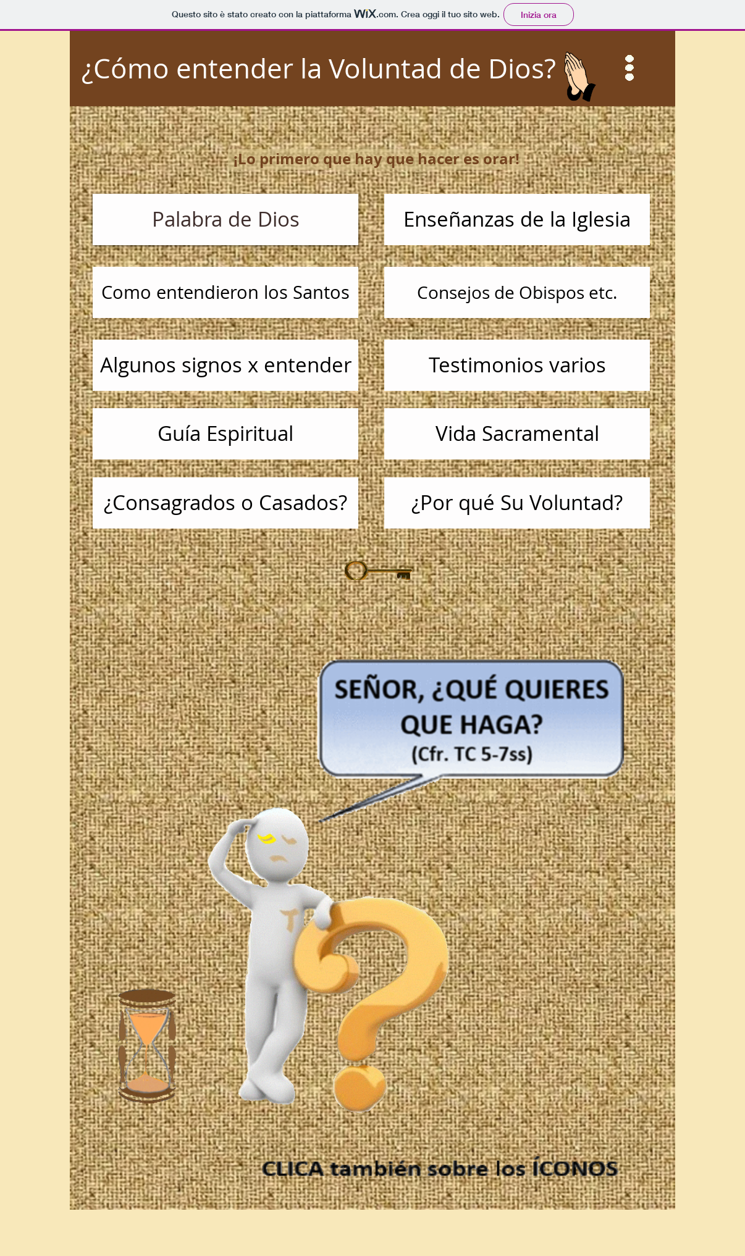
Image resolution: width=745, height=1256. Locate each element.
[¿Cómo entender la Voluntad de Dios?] (372, 68)
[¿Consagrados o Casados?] (225, 503)
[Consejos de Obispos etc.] (517, 292)
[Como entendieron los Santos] (225, 292)
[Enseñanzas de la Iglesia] (517, 219)
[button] (630, 68)
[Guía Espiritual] (225, 433)
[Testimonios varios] (517, 365)
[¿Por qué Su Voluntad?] (517, 503)
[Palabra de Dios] (225, 219)
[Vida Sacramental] (517, 433)
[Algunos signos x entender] (225, 365)
